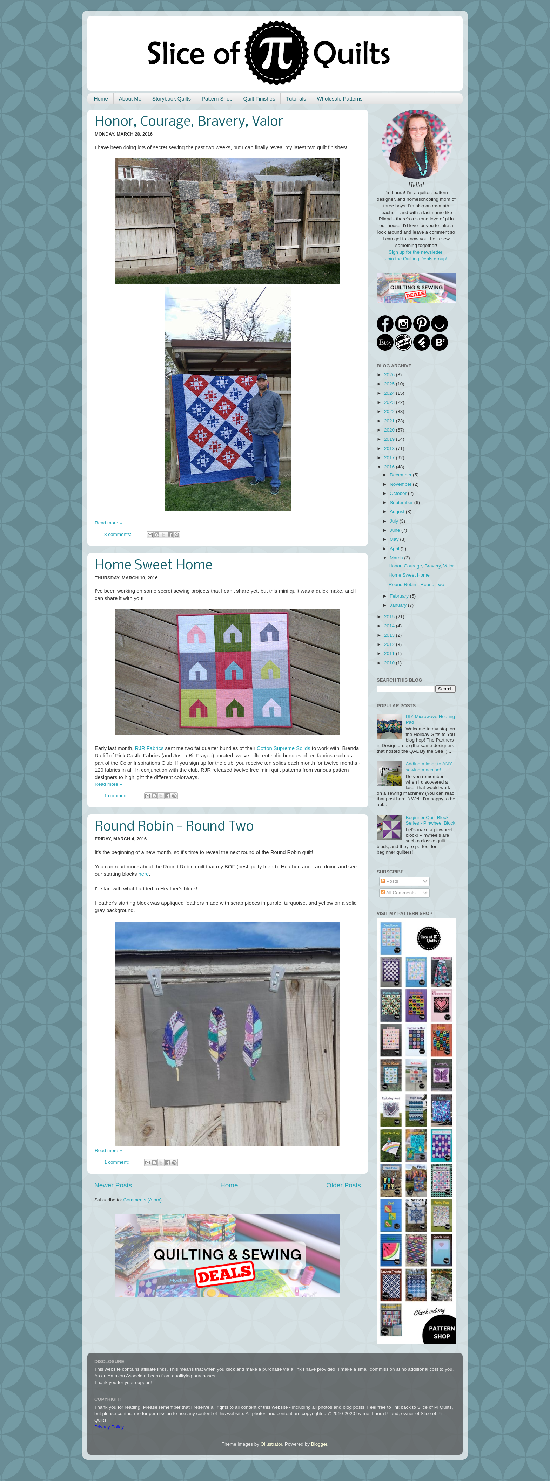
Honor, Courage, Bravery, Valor (189, 122)
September (402, 502)
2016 (390, 466)
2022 (390, 411)
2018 (390, 448)
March (397, 557)
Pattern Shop (217, 99)
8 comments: (118, 534)
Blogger (319, 1444)
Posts (389, 881)
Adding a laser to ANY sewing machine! (428, 766)
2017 (390, 457)
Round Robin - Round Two (174, 827)
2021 (390, 420)
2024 (390, 393)
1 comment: (117, 795)
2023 (390, 402)
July (395, 521)
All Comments (398, 892)
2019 (390, 439)
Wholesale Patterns (339, 99)
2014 (390, 625)
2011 (390, 653)
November (401, 484)
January (399, 605)
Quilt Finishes (259, 99)
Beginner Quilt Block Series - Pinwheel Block (430, 820)
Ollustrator (271, 1444)
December (401, 474)
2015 (390, 616)
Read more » (108, 522)
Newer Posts (113, 1185)
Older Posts (343, 1185)
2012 (390, 644)
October (399, 493)
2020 (390, 430)
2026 (390, 374)
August (398, 511)
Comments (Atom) (142, 1200)
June (395, 530)
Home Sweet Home (154, 566)
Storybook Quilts (171, 99)
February (400, 596)
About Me (130, 99)
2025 (390, 383)
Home (101, 99)
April (395, 548)
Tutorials (296, 99)
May (395, 539)
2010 (390, 663)
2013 (390, 635)
